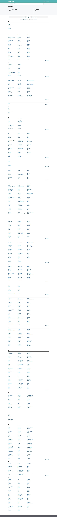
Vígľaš (18, 439)
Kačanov (9, 200)
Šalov (18, 491)
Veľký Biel (19, 425)
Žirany (28, 509)
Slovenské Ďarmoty (20, 364)
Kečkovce (9, 208)
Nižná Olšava (20, 269)
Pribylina (28, 317)
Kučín (28, 209)
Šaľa (18, 503)
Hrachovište (19, 156)
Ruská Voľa (29, 341)
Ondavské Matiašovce (11, 293)
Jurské (28, 178)
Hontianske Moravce (21, 140)
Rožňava (28, 333)
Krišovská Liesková (30, 193)
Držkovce (28, 83)
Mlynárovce (19, 261)
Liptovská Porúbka (20, 232)
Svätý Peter (29, 380)
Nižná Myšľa (19, 267)
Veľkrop (9, 458)
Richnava (19, 329)
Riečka (19, 330)
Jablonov (9, 170)
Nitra (9, 280)
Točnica (19, 400)
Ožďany (19, 293)
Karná (9, 198)
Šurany (28, 490)
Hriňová (28, 138)
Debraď (9, 83)
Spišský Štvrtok (29, 352)
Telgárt (9, 396)
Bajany (9, 34)
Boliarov (19, 51)
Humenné (28, 148)
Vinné (18, 442)
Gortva (19, 126)
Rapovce (9, 338)
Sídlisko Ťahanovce (11, 371)
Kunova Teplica (29, 202)
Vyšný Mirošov (29, 451)
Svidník (28, 383)
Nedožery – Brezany (11, 273)
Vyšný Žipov (29, 454)
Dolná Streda (10, 92)
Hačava (9, 142)
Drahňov (19, 88)
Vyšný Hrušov (29, 448)
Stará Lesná (29, 356)
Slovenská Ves (20, 357)
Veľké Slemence (10, 455)
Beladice (9, 55)
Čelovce (9, 498)
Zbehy (9, 474)
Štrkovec (28, 487)
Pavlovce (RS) (10, 310)
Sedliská (9, 360)
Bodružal (19, 49)
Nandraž (9, 270)
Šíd (18, 507)
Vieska (19, 436)
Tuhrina (28, 399)
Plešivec (19, 302)
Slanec (9, 384)
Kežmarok (9, 209)
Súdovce (28, 372)
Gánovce (9, 120)
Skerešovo (9, 380)
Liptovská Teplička (20, 233)
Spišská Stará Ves (20, 379)
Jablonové (9, 171)
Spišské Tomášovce (20, 384)
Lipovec (19, 230)
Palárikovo (9, 298)
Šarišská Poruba (20, 494)
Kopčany (19, 197)
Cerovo (9, 68)
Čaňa (9, 495)
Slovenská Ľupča (20, 360)
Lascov (9, 222)
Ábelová (9, 23)
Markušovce (19, 242)
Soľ (18, 376)
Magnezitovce (10, 242)
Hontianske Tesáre (20, 142)
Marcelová (9, 257)
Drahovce (19, 87)
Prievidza (28, 318)
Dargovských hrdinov (11, 80)
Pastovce (9, 305)
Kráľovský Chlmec (29, 189)
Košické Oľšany (20, 208)
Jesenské (28, 173)
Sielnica (9, 372)
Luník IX (28, 230)
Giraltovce (19, 125)
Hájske (9, 136)
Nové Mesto (29, 273)
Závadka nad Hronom (11, 471)
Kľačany (28, 213)
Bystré (28, 55)
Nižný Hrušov (20, 273)
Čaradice (9, 490)
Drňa (28, 81)
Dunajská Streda (29, 95)
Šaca (18, 488)
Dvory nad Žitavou (30, 96)
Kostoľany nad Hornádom (21, 201)
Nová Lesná (29, 270)
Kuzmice (28, 208)
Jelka (18, 178)
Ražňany (9, 344)
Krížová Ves (29, 194)
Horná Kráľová (20, 144)
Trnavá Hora (19, 408)
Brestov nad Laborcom (21, 57)
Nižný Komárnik (20, 274)
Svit (27, 387)
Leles (9, 230)
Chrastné (19, 65)
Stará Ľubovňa (29, 357)
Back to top (46, 60)
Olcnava (9, 289)
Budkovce (28, 44)
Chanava (9, 69)
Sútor (28, 375)
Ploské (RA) (19, 305)
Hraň (28, 136)
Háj (8, 133)
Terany (9, 400)
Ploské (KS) (19, 303)
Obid (9, 285)
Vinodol (19, 443)
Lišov (18, 237)
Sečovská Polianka (10, 368)
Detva (9, 84)
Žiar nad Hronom (29, 503)
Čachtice (9, 480)
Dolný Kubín (19, 80)
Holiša (19, 137)
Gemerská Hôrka (10, 124)
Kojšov (19, 185)
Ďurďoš (19, 483)
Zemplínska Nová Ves (21, 470)
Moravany (28, 249)
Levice (19, 222)
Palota (9, 301)
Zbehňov (19, 463)
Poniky (19, 324)
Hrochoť (28, 140)
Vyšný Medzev (29, 450)
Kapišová (9, 194)
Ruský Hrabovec (29, 342)
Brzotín (28, 41)
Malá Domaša (10, 245)
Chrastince (19, 64)
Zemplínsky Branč (20, 474)
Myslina (28, 258)
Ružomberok (29, 345)
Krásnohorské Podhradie (21, 213)
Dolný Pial (19, 81)
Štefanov (28, 482)
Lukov (28, 229)
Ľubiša (19, 486)
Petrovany (9, 317)
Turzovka (28, 403)
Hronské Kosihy (29, 141)
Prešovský (35, 11)
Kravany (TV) (29, 185)
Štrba (28, 486)
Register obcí (11, 1)
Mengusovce (19, 250)
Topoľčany (19, 396)
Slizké (18, 356)
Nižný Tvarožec (20, 280)
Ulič (8, 418)
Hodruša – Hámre (20, 134)
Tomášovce (9, 408)
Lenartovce (9, 234)
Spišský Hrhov (20, 387)
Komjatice (19, 194)
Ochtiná (9, 287)
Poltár (19, 322)
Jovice (28, 174)
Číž (18, 479)
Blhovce (19, 48)
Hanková (9, 138)
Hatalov (9, 141)
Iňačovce (9, 165)
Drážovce (19, 92)
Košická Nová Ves (20, 205)
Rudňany (28, 337)
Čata (8, 494)
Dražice (19, 91)
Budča (28, 45)
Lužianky (28, 236)
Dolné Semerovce (10, 96)
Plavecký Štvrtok (20, 299)
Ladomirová (10, 221)
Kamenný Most (10, 190)
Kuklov (28, 201)
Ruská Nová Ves (29, 340)
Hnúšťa (9, 156)
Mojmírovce (29, 245)
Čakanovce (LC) (10, 486)
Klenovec (9, 212)
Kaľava (9, 201)
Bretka (19, 59)
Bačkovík (9, 52)
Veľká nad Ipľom (10, 440)
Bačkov (9, 51)
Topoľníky (19, 395)
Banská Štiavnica (10, 40)
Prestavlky (28, 314)
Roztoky (28, 329)
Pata (8, 306)
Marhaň (9, 258)
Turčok (28, 404)
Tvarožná (28, 407)
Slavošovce (19, 353)
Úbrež (9, 414)
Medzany (19, 246)
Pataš (9, 307)
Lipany (19, 229)
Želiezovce (28, 502)
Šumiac (28, 488)
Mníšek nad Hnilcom (30, 242)
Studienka (28, 368)
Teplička (9, 399)
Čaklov (9, 487)
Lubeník (28, 228)
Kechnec (9, 204)
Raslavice (9, 340)
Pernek (9, 314)
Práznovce (28, 310)
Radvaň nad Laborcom (11, 330)
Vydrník (28, 436)
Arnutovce (9, 29)
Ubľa (8, 415)
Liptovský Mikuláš (20, 234)
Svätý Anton (29, 379)
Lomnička (28, 221)
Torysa (19, 399)
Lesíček (9, 237)
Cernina (9, 67)
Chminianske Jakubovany (11, 72)
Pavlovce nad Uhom (11, 309)
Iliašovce (9, 162)
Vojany (19, 450)
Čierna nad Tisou (10, 506)
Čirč (8, 509)
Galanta (9, 118)
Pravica (28, 309)
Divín (9, 85)
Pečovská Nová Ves (11, 324)
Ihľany (9, 161)
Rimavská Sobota (20, 334)
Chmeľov (9, 71)
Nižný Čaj (28, 266)
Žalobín (28, 495)
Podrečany (19, 314)
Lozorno (28, 225)
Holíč (18, 136)
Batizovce (9, 45)
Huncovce (28, 149)
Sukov (28, 373)
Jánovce (9, 178)
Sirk (8, 375)
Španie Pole (29, 480)
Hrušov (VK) (29, 144)
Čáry (8, 491)
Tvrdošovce (29, 408)
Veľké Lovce (10, 450)
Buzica (28, 51)
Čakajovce (9, 483)
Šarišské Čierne (20, 499)
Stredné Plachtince (30, 361)
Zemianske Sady (20, 467)
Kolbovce (19, 190)
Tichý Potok (9, 404)
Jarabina (19, 170)
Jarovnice (19, 171)
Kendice (9, 205)
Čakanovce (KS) (10, 484)
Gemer (9, 122)
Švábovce (28, 491)
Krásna (19, 212)
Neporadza (9, 274)
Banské (9, 41)
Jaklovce (9, 173)
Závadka (9, 470)
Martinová (19, 245)
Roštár (28, 330)
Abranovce (9, 25)
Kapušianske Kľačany (11, 197)
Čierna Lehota (10, 505)
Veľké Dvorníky (10, 444)
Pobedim (19, 306)
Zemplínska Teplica (20, 471)
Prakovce (28, 307)
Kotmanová (19, 202)
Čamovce (9, 488)
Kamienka (9, 193)
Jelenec (19, 177)
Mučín (28, 254)
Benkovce (19, 36)
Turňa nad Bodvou (30, 406)
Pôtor (28, 302)
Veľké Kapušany (10, 446)
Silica (9, 373)
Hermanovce (10, 148)
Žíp (27, 507)
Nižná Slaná (19, 270)
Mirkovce (19, 260)
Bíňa (18, 44)
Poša (28, 306)
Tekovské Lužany (10, 395)
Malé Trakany (10, 250)
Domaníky (19, 83)
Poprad (28, 298)
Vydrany (28, 435)
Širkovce (19, 511)
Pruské (28, 321)
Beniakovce (19, 34)
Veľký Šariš (19, 435)
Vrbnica (28, 428)
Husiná (28, 153)
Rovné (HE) (19, 342)
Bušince (28, 52)
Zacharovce (9, 463)
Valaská (9, 427)
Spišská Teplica (20, 380)
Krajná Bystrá (20, 209)
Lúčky (28, 234)
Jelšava (28, 170)
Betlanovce (19, 37)
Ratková (9, 341)
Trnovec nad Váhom (30, 395)
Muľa (28, 256)
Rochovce (19, 337)
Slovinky (19, 365)
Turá (28, 400)
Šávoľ (18, 502)
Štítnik (28, 483)
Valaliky (9, 425)
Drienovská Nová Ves (21, 96)
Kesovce (9, 206)
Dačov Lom (9, 81)
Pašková (9, 313)
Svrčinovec (28, 388)
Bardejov (9, 44)
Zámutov (9, 467)
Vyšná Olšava (29, 442)
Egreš (9, 103)
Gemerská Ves (10, 126)
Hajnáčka (9, 134)
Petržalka (9, 321)
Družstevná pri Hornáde (30, 80)
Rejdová (9, 345)
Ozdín (18, 290)
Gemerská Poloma (10, 125)
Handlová (9, 137)
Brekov (19, 56)
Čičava (9, 511)
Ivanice (9, 164)
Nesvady (9, 277)
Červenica (9, 499)
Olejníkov (9, 290)
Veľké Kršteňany (10, 447)
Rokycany (19, 340)
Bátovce (9, 48)
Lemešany (9, 232)
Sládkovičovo (10, 383)
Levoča (19, 225)
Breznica (28, 37)
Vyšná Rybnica (29, 443)
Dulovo (28, 92)
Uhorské (9, 416)
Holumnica (19, 138)
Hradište (28, 133)
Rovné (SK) (19, 344)
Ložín (28, 226)
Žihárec (28, 505)
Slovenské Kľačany (20, 361)
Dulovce (28, 91)
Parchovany (9, 302)
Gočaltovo (19, 128)
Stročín (28, 365)
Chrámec (9, 75)
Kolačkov (19, 189)
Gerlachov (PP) (20, 122)
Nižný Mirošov (20, 277)
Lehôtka (9, 229)
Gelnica (9, 121)
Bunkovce (28, 49)
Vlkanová (19, 447)
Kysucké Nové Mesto (30, 212)
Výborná (28, 455)
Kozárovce (19, 204)
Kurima (28, 204)
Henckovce (9, 145)
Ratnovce (9, 342)
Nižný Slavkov (20, 278)
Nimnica (9, 278)
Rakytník (9, 336)
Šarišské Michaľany (20, 498)
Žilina (28, 506)
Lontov (28, 222)
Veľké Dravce (10, 443)
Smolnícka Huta (20, 368)
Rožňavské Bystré (29, 334)
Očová (19, 291)
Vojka (18, 451)
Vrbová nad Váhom (30, 431)
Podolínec (19, 313)
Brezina (28, 34)
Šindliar (19, 510)
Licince (19, 226)
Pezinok (9, 322)
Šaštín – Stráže (20, 506)
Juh (27, 177)
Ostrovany (19, 287)
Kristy (28, 190)
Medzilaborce (20, 249)
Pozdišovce (29, 303)
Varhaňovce (10, 431)
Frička (9, 112)
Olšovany (9, 291)
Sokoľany (19, 375)
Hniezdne (9, 153)
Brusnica (28, 40)
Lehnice (9, 228)
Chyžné (19, 72)
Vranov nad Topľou (30, 427)
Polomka (19, 321)
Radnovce (9, 329)
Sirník (9, 376)
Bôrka (18, 52)
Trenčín (19, 404)
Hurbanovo (29, 152)
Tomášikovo (10, 407)
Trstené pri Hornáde (30, 396)
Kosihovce (19, 198)
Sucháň (28, 369)
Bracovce (19, 55)
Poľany (28, 305)
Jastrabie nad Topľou (21, 174)
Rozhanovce (19, 345)
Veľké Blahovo (10, 442)
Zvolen (28, 471)
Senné (9, 364)
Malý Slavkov (10, 253)
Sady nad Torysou (10, 353)
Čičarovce (9, 510)
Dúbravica (28, 88)
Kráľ (28, 186)
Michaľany (19, 254)
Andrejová (9, 28)
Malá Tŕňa (9, 246)
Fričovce (9, 113)
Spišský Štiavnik (20, 388)
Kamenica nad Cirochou (11, 186)
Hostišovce (19, 152)
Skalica (9, 377)
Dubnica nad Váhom (30, 84)
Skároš (9, 379)
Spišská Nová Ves (20, 377)
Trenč (18, 403)
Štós (28, 484)
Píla (18, 298)
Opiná (19, 285)
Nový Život (28, 278)
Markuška (9, 261)
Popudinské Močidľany (30, 299)
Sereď (9, 365)
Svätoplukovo (29, 377)
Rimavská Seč (20, 333)
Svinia (28, 384)
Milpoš (19, 258)
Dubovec (28, 87)
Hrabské (19, 153)
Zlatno (28, 466)
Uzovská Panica (10, 419)
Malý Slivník (10, 254)
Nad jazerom (10, 267)
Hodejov (19, 133)
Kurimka (28, 205)
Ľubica (19, 484)
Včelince (28, 458)
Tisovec (9, 406)
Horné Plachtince (20, 148)
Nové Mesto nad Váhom (30, 274)
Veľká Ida (9, 436)
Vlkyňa (19, 448)
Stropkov (28, 364)
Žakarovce (28, 494)
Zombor (28, 470)
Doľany (19, 85)
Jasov (18, 173)
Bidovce (19, 40)
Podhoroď (19, 310)
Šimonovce (19, 509)
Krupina (28, 197)
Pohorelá (19, 317)
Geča (18, 124)
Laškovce (9, 226)
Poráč (28, 301)
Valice (9, 428)
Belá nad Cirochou (10, 56)
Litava (18, 236)
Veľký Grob (19, 428)
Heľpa (9, 149)
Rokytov (19, 341)
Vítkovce (19, 444)
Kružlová (28, 198)
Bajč (8, 36)
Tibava (9, 403)
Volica (18, 455)
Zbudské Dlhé (20, 466)
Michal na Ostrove (20, 253)
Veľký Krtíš (19, 431)
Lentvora (9, 236)
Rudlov (28, 336)
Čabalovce (9, 479)
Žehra (28, 499)
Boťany (19, 53)
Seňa (9, 369)
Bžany (28, 59)
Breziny (28, 36)
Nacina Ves (9, 266)
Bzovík (28, 57)
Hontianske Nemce (20, 141)
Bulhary (28, 48)
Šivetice (28, 479)
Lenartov (9, 233)
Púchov (28, 322)
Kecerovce (9, 202)
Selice (9, 361)
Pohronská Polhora (20, 318)
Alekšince (9, 27)
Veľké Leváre (10, 448)
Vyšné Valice (29, 446)
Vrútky (28, 432)
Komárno (19, 193)
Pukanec (28, 324)
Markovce (9, 260)
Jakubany (9, 174)
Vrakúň (19, 458)
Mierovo (19, 256)
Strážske (28, 360)
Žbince (28, 498)
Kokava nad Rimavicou (21, 186)
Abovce (9, 24)
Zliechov (28, 467)
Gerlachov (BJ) (20, 121)
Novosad (28, 277)
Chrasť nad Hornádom (21, 67)
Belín (9, 57)
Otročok (19, 289)
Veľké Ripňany (10, 454)
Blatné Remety (20, 45)
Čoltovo (19, 480)
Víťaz (18, 446)
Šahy (18, 490)
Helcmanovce (10, 144)
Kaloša (9, 185)
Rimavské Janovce (20, 336)
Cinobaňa (19, 75)
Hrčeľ (28, 145)
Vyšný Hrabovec (29, 447)
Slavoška (19, 352)
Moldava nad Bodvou (30, 246)
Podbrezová (19, 307)
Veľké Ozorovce (10, 451)
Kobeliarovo (10, 213)
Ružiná (28, 344)
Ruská (28, 338)
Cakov (9, 65)
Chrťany (19, 68)
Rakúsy (9, 334)
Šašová (19, 505)
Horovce (19, 149)
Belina (9, 59)
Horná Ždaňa (20, 145)
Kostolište (19, 200)
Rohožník (19, 338)
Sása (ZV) (9, 356)
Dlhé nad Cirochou (11, 87)
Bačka (9, 49)
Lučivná (28, 233)
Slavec (9, 387)
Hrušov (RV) (29, 142)
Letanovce (19, 221)
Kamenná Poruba (10, 189)
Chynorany (19, 71)
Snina (18, 371)
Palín (9, 299)
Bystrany (28, 53)
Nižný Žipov (29, 267)
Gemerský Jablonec (20, 118)
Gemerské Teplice (10, 128)
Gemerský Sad (20, 120)
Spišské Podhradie (20, 383)
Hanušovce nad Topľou (11, 140)
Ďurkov (19, 482)
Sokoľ (18, 373)
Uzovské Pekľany (10, 420)
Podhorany (19, 309)
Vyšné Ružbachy (29, 444)
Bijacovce (19, 41)
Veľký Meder (19, 432)
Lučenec (28, 232)
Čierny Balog (10, 507)
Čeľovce (9, 503)
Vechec (9, 435)
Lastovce (9, 225)
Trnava (19, 407)
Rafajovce (9, 333)
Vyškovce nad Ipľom (30, 439)
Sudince (28, 371)
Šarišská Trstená (20, 495)
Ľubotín (19, 487)
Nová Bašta (29, 269)
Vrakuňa (28, 425)
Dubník (28, 85)
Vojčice (19, 454)
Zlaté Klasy (28, 463)
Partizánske (9, 303)
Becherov (9, 53)
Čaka (9, 482)
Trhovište (19, 406)
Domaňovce (19, 84)
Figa (8, 108)
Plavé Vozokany (20, 301)
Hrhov (28, 137)
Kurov (28, 206)
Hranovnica (29, 134)
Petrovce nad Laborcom (11, 318)
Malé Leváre (10, 249)
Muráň (28, 253)
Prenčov (28, 313)
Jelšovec (28, 171)
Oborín (9, 286)
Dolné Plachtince (10, 95)
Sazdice (9, 357)
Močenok (28, 250)
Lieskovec (19, 228)
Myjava (28, 257)
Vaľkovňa (9, 432)
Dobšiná (9, 91)
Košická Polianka (20, 206)
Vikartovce (19, 440)
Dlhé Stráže (9, 88)
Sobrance (19, 372)
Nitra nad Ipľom (20, 266)
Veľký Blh (19, 427)
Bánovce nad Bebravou (11, 37)
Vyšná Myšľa (29, 440)
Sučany (28, 376)
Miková (19, 257)
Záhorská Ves (10, 466)
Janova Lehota (10, 177)
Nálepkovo (9, 269)
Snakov (19, 369)
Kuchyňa (28, 200)
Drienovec (19, 95)
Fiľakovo (9, 109)
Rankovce (9, 337)
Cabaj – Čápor (10, 64)
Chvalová (19, 69)
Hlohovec (9, 152)
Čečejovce (9, 502)
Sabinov (9, 352)
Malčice (9, 256)
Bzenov (28, 56)
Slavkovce (9, 388)
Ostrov (19, 286)
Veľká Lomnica (10, 439)
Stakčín (28, 353)
